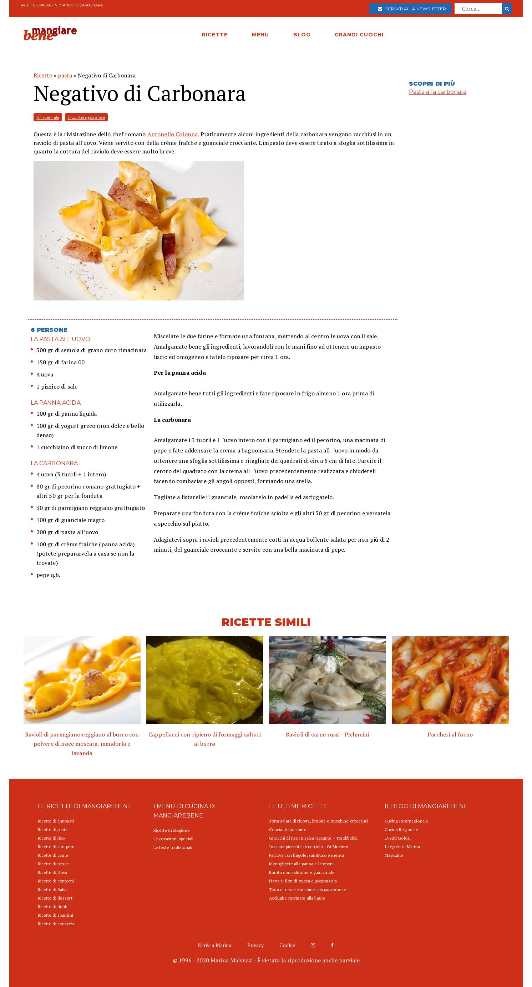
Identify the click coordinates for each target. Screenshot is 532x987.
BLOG (301, 34)
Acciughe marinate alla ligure (297, 898)
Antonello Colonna (172, 134)
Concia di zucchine (287, 829)
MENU (260, 34)
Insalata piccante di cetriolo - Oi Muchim (309, 846)
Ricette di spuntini (55, 915)
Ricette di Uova (52, 872)
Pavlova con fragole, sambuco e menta (306, 855)
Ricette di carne (53, 855)
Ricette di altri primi (57, 846)
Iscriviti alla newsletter (412, 8)
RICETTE (215, 34)
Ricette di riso (51, 838)
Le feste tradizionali (173, 847)
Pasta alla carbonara (437, 91)
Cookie (287, 945)
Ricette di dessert (55, 898)
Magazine (394, 855)
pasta (45, 5)
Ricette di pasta (53, 829)
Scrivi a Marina (214, 945)
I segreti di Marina (402, 846)
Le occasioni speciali (173, 838)
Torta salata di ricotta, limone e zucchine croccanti (318, 821)
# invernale (47, 117)
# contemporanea (86, 117)
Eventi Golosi (398, 838)
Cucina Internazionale (407, 821)
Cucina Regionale (402, 829)
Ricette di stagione (171, 830)
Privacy (255, 945)
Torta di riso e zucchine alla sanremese (307, 889)
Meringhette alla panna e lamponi (301, 863)
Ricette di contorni (56, 881)
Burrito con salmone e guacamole (302, 872)
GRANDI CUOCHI (359, 34)
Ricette (28, 5)
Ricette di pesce (53, 863)
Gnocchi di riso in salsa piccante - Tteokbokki (313, 838)
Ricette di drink (52, 906)
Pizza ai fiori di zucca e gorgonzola (303, 881)
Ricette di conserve (57, 923)
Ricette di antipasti (56, 821)
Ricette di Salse (53, 889)
